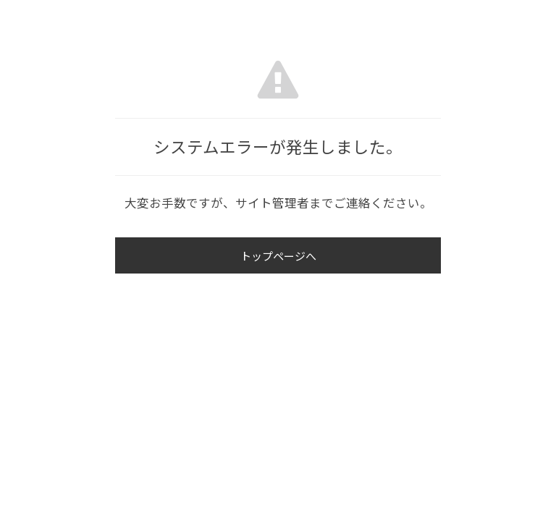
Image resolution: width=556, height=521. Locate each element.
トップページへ (278, 255)
